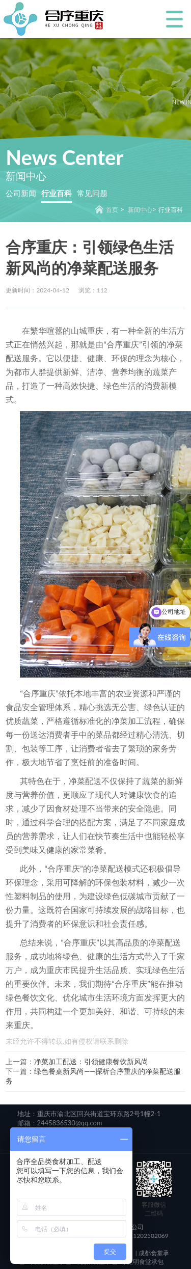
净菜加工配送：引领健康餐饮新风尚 (91, 1061)
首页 (112, 209)
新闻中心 (140, 209)
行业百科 (56, 193)
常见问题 (92, 193)
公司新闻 (21, 193)
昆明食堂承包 (144, 1261)
